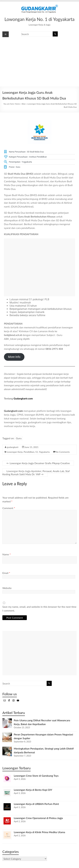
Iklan (24, 104)
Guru (19, 438)
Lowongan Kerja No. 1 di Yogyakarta (39, 19)
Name (6, 554)
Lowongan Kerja (15, 451)
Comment (8, 508)
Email (6, 572)
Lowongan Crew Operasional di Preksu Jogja (38, 817)
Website (7, 587)
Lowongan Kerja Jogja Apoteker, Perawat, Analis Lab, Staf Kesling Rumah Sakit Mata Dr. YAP (36, 473)
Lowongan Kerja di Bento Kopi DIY (33, 789)
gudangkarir (13, 447)
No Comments (63, 451)
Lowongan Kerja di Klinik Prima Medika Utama (39, 832)
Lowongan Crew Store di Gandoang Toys (36, 775)
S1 (36, 451)
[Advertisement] (39, 62)
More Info (14, 356)
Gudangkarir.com (23, 398)
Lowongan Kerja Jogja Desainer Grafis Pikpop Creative (38, 463)
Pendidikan (29, 451)
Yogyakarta (44, 451)
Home (17, 104)
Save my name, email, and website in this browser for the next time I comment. (39, 608)
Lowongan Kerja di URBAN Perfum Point (36, 803)
